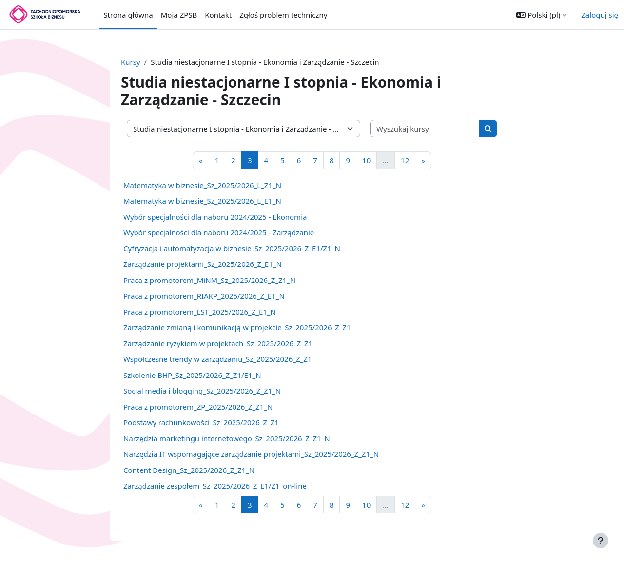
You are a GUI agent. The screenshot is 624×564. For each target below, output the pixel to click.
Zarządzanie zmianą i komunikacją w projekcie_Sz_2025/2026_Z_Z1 (237, 327)
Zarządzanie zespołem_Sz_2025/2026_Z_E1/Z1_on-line (215, 485)
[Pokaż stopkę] (600, 540)
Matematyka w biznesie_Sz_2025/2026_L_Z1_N (202, 185)
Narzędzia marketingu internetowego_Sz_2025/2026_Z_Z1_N (226, 438)
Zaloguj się (599, 14)
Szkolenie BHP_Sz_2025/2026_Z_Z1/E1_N (192, 375)
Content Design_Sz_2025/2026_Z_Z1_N (188, 470)
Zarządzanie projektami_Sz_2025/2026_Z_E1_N (202, 264)
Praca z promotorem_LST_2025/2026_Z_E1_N (199, 312)
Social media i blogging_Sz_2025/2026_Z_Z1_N (202, 390)
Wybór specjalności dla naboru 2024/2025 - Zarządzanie (218, 232)
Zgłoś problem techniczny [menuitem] (283, 14)
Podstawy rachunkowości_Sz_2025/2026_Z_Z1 (201, 422)
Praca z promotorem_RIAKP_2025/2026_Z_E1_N (204, 296)
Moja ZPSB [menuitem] (179, 14)
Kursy (130, 62)
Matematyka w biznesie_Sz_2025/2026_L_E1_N (202, 201)
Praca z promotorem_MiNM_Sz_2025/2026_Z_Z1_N (209, 280)
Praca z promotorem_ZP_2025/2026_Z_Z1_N (198, 407)
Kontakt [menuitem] (218, 14)
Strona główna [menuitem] (128, 14)
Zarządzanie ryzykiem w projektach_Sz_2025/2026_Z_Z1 (217, 343)
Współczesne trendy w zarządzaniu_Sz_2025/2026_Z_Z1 (217, 359)
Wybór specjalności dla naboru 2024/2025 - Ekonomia (215, 217)
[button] (541, 14)
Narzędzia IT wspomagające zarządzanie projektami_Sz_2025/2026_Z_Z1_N (251, 454)
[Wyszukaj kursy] (425, 129)
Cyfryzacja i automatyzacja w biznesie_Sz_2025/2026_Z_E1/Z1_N (231, 248)
